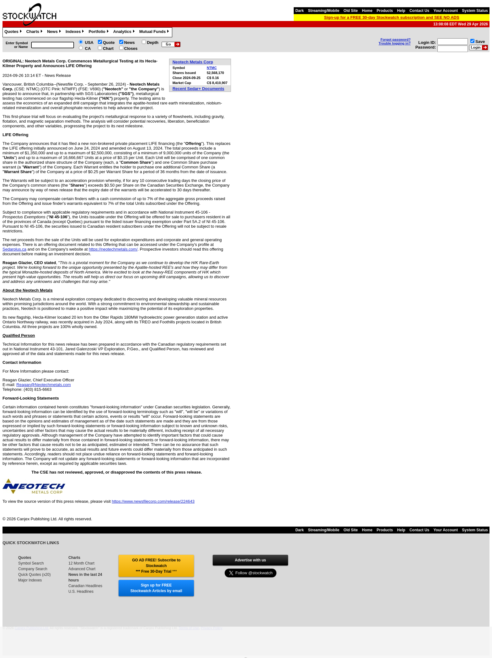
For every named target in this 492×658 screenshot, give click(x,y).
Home (367, 10)
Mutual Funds (155, 32)
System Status (475, 10)
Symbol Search (31, 563)
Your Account (446, 10)
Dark (299, 10)
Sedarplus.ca (14, 249)
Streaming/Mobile (323, 10)
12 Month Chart (81, 563)
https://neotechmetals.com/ (113, 249)
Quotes (13, 32)
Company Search (32, 569)
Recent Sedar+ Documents (198, 88)
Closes (131, 48)
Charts (35, 32)
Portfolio (99, 32)
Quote (109, 42)
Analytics (124, 32)
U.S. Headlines (81, 591)
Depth (152, 42)
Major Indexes (30, 580)
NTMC (212, 68)
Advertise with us (250, 560)
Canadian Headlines (85, 586)
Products (385, 10)
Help (401, 10)
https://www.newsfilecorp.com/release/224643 (153, 501)
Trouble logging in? (395, 43)
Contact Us (419, 10)
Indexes (75, 32)
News (54, 32)
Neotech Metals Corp (193, 62)
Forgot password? (396, 39)
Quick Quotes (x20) (34, 574)
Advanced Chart (81, 569)
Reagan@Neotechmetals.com (43, 384)
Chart (108, 48)
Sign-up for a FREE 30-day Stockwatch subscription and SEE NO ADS (391, 17)
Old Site (351, 10)
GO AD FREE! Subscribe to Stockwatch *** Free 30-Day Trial (156, 566)
